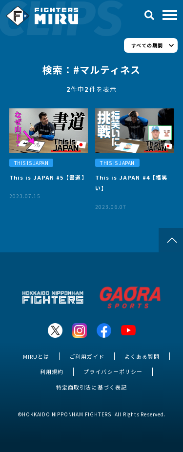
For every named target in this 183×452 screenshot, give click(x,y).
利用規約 (51, 371)
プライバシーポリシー (112, 371)
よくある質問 (142, 356)
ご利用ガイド (86, 356)
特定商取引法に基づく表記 (91, 387)
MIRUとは (36, 356)
